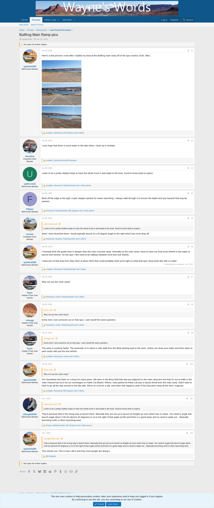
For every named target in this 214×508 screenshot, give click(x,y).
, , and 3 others (65, 297)
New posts (23, 25)
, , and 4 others (65, 391)
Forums (36, 20)
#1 (192, 51)
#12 (191, 433)
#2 (192, 141)
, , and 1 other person (68, 185)
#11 (191, 399)
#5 (192, 218)
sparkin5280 (27, 39)
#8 (192, 304)
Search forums (37, 25)
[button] (58, 20)
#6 (192, 247)
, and (61, 160)
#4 (192, 193)
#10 (191, 364)
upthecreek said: (51, 224)
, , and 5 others (62, 356)
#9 (192, 333)
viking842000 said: (52, 439)
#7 (192, 277)
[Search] (188, 20)
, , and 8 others (65, 133)
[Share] (188, 50)
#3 (192, 168)
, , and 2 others (66, 239)
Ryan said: (48, 310)
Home (24, 20)
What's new (50, 20)
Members (67, 20)
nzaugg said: (49, 338)
